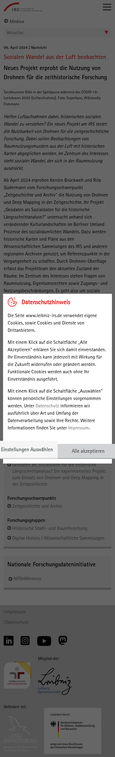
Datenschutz (47, 406)
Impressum (78, 428)
